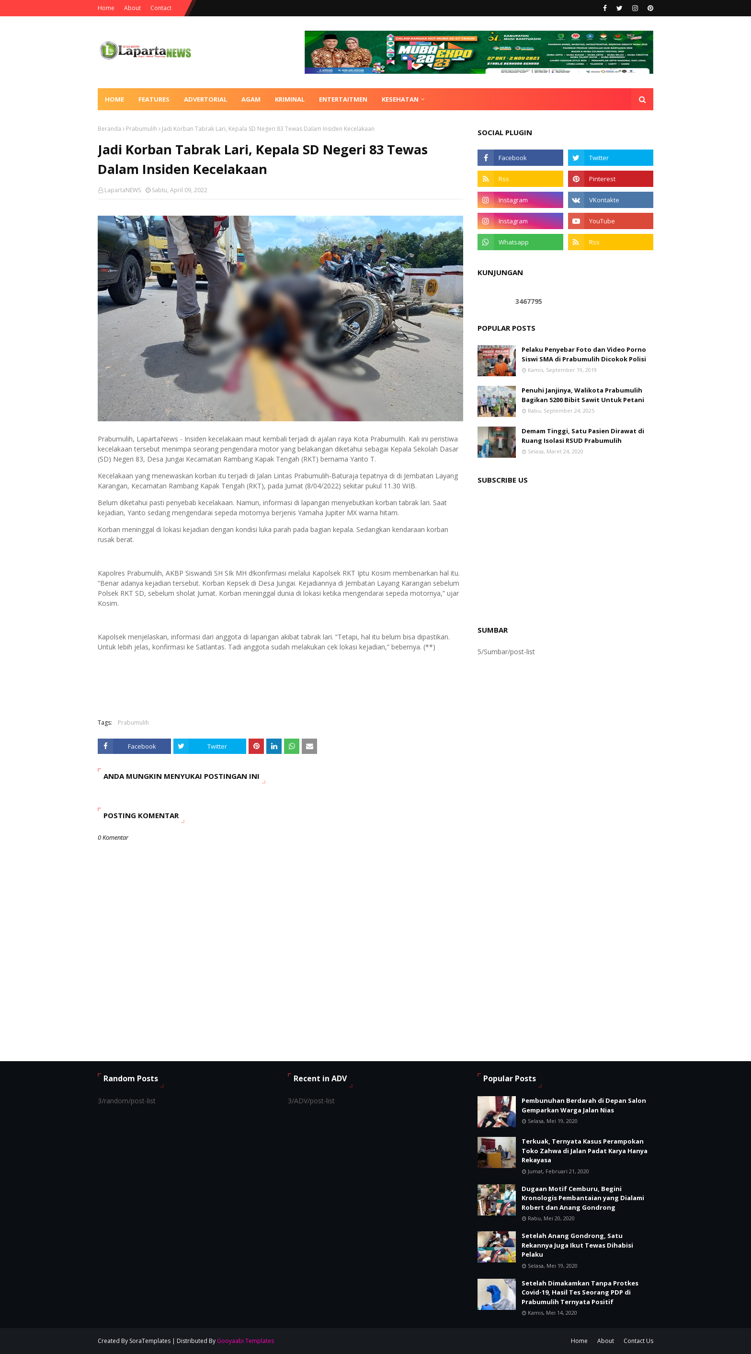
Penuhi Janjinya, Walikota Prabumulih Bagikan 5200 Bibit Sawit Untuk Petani (583, 395)
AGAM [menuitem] (251, 99)
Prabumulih (141, 129)
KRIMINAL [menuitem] (290, 99)
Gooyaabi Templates (245, 1341)
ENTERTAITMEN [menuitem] (343, 99)
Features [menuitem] (154, 99)
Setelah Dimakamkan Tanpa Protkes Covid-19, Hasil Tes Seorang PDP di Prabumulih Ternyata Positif (580, 1292)
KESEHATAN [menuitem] (400, 99)
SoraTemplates (150, 1341)
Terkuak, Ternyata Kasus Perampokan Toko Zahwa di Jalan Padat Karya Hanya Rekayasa (585, 1150)
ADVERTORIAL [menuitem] (205, 99)
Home (106, 8)
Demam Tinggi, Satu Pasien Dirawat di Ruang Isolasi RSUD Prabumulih (583, 436)
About (132, 8)
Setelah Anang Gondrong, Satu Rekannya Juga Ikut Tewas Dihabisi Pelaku (577, 1245)
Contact (160, 8)
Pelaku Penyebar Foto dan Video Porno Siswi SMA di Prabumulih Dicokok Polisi (584, 354)
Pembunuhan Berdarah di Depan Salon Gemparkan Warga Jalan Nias (584, 1105)
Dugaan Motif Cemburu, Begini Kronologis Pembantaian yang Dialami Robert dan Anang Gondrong (583, 1198)
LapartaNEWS (122, 190)
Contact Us (638, 1341)
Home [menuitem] (114, 99)
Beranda (109, 129)
